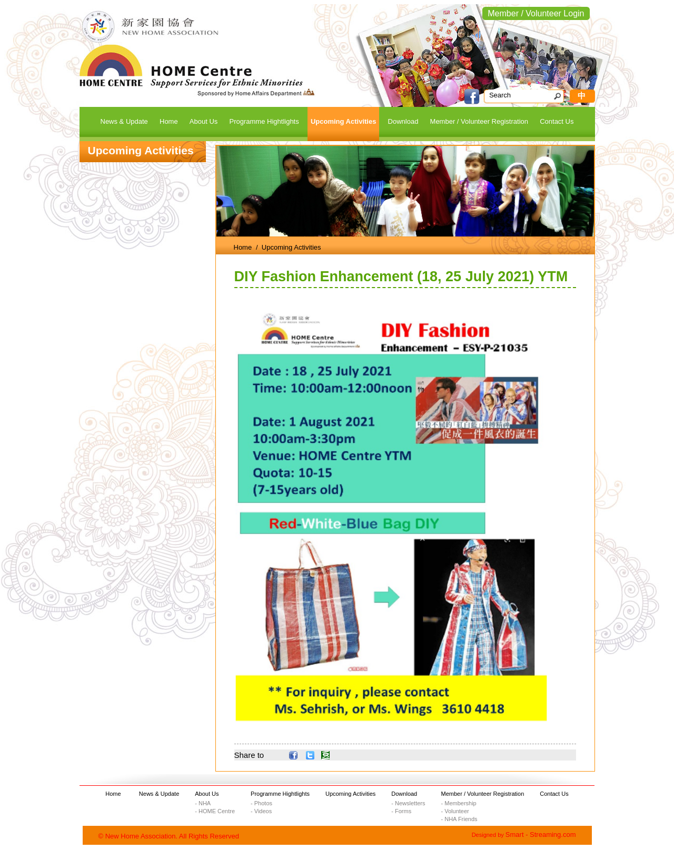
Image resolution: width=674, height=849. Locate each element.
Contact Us (554, 794)
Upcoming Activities (350, 794)
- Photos (261, 803)
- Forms (401, 811)
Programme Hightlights (280, 794)
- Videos (261, 811)
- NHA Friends (459, 819)
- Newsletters (408, 803)
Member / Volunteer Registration (482, 794)
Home (243, 247)
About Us (207, 794)
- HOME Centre (215, 811)
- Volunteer (455, 811)
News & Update (159, 794)
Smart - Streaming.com (541, 834)
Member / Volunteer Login (536, 13)
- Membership (459, 803)
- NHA (203, 803)
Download (404, 794)
